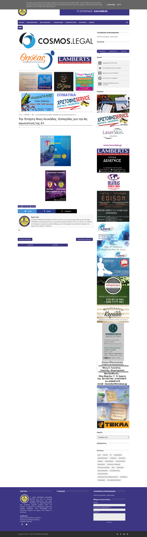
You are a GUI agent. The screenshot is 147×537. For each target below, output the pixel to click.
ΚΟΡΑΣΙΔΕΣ (101, 464)
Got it (119, 4)
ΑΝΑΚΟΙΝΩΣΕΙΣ (32, 22)
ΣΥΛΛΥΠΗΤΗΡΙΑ (103, 474)
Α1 (111, 455)
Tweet (28, 211)
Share (47, 211)
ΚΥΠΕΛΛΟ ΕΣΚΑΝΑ (104, 467)
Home (20, 115)
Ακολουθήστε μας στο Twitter (112, 68)
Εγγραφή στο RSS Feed (110, 63)
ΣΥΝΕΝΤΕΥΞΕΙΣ (70, 22)
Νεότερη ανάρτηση (25, 239)
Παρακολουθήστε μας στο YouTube (111, 84)
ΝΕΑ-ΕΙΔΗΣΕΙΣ (45, 22)
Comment (66, 211)
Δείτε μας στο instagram (110, 78)
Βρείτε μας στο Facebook (110, 73)
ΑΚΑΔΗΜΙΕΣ (118, 455)
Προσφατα (102, 51)
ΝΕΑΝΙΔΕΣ (120, 467)
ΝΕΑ (33, 115)
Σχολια (123, 51)
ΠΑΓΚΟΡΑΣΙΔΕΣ (103, 470)
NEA (99, 455)
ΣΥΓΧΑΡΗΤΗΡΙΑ (115, 470)
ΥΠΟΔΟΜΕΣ (101, 480)
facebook (30, 245)
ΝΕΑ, (39, 127)
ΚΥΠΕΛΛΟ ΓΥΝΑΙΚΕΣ (113, 464)
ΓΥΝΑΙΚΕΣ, (35, 127)
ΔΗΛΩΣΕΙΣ (122, 458)
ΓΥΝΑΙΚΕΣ (27, 115)
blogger (55, 245)
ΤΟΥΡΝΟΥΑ (83, 22)
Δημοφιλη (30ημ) (113, 51)
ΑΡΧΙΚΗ (21, 22)
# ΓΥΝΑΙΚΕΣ (26, 206)
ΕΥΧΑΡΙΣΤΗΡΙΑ (120, 461)
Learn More (111, 4)
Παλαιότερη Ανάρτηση (84, 239)
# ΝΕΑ (33, 206)
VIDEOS (91, 22)
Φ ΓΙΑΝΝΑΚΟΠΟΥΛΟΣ (113, 480)
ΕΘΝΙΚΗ (100, 461)
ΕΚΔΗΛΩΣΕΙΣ (58, 22)
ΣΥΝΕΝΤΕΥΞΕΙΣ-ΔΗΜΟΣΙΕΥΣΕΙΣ (108, 477)
